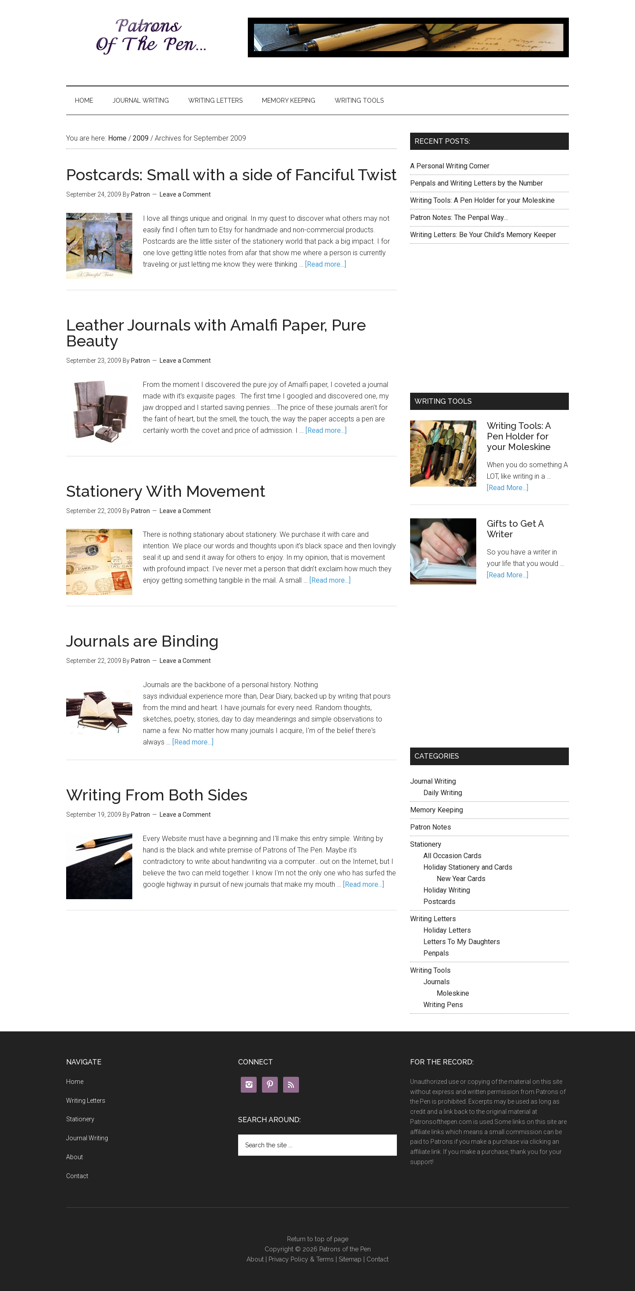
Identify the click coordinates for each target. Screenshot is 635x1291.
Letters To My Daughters (461, 942)
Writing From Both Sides (156, 794)
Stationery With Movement (165, 491)
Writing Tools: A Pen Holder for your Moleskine (482, 200)
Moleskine (453, 993)
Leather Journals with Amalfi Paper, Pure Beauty (216, 333)
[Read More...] (507, 488)
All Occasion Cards (452, 856)
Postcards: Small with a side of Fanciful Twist (231, 174)
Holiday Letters (447, 930)
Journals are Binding (142, 641)
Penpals (436, 953)
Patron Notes (430, 827)
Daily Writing (442, 793)
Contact (77, 1175)
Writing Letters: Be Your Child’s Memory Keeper (483, 235)
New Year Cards (461, 878)
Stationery (425, 844)
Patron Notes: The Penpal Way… (459, 217)
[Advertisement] (489, 316)
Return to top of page (317, 1239)
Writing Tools (359, 100)
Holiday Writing (446, 890)
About (74, 1157)
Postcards (439, 901)
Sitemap (350, 1259)
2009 (141, 138)
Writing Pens (443, 1005)
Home (84, 100)
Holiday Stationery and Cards (467, 867)
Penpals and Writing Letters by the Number (476, 183)
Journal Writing (140, 100)
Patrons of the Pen (150, 37)
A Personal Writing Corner (449, 166)
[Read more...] (325, 264)
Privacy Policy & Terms (301, 1259)
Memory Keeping (288, 100)
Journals (436, 982)
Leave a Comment (185, 194)
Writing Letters (215, 100)
